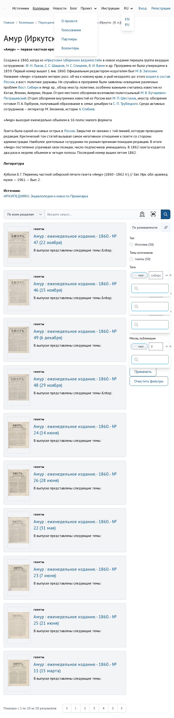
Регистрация (160, 8)
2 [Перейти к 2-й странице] (85, 708)
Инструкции (110, 8)
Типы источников (141, 253)
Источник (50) (144, 244)
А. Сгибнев (87, 109)
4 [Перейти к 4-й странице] (103, 708)
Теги (133, 267)
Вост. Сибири (28, 87)
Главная (9, 22)
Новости (59, 8)
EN (127, 19)
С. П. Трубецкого (125, 103)
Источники (20, 8)
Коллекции (41, 8)
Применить (143, 371)
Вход (142, 8)
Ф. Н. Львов (34, 65)
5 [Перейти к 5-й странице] (113, 708)
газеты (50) (142, 259)
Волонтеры (70, 48)
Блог (73, 8)
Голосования (71, 30)
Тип (132, 238)
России (69, 130)
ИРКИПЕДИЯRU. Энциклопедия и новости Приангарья (46, 196)
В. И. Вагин (97, 65)
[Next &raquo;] (121, 708)
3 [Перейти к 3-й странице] (94, 708)
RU (127, 24)
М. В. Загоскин (146, 71)
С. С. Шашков (55, 65)
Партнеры (69, 39)
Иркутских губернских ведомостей (73, 60)
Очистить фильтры (148, 381)
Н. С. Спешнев (76, 65)
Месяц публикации (143, 338)
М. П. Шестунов (124, 98)
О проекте (69, 21)
